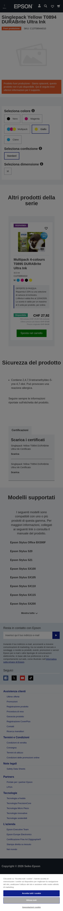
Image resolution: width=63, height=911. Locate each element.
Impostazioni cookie (31, 907)
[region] (31, 892)
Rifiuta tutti (31, 900)
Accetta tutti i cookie (31, 893)
